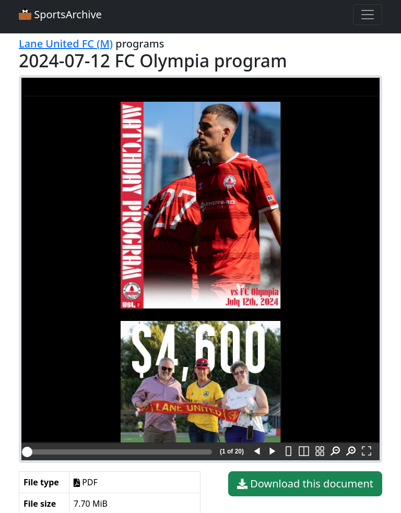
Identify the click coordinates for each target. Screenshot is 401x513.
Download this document (305, 484)
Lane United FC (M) (66, 44)
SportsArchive (60, 14)
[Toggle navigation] (367, 14)
